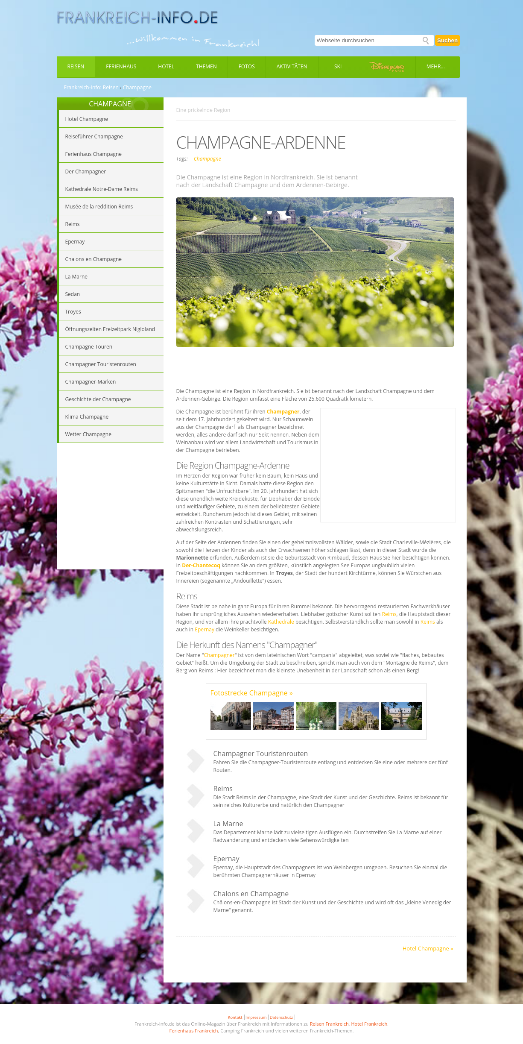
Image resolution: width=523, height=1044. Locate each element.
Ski (338, 66)
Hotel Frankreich (369, 1024)
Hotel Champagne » (428, 948)
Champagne (207, 158)
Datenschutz (281, 1017)
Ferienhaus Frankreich (193, 1030)
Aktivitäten (292, 66)
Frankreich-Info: (83, 87)
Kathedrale (281, 621)
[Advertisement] (110, 507)
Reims (389, 614)
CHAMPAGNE (110, 104)
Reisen (76, 66)
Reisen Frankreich (329, 1024)
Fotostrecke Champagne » (251, 693)
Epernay (205, 629)
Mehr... (436, 66)
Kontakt (235, 1017)
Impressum (255, 1017)
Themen (206, 66)
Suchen (447, 40)
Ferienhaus (121, 66)
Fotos (247, 66)
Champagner (219, 655)
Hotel (166, 66)
